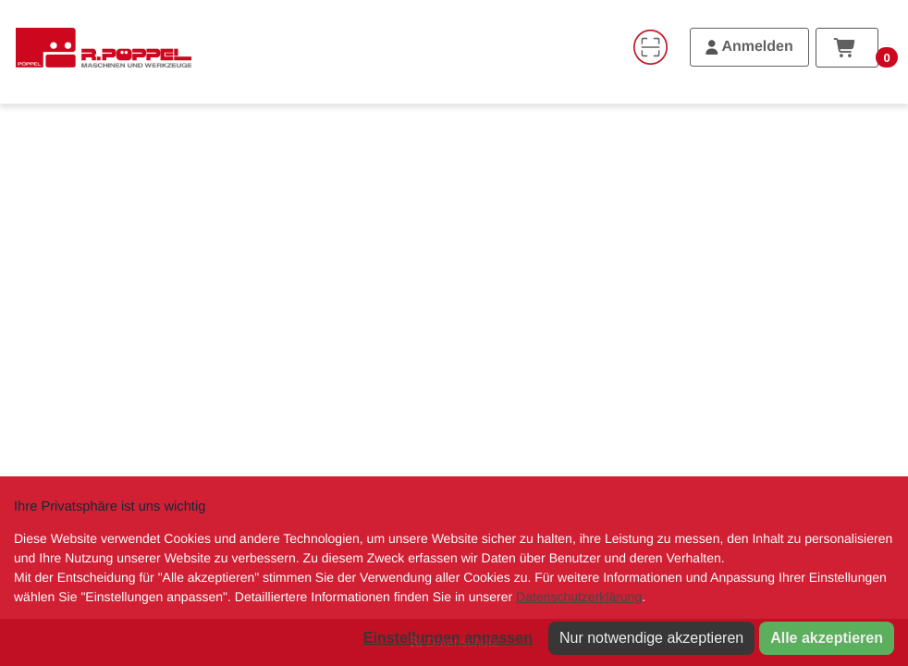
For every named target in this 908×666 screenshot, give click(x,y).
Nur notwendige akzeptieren (651, 638)
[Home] (103, 47)
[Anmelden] (749, 47)
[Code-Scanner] (650, 47)
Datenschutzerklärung (579, 596)
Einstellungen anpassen (448, 638)
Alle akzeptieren (826, 638)
